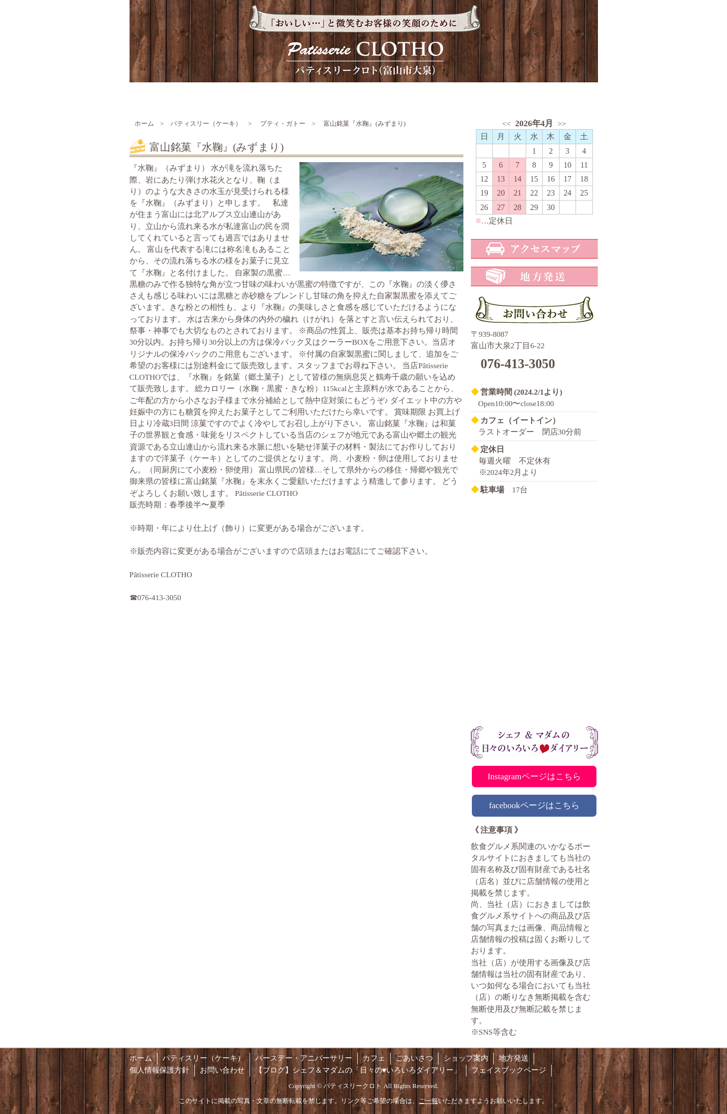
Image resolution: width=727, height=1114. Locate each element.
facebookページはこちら (534, 805)
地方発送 (514, 1058)
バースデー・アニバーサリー (303, 1058)
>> (562, 123)
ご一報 (428, 1101)
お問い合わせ (222, 1070)
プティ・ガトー (282, 123)
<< (506, 123)
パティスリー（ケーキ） (206, 123)
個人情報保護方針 (159, 1070)
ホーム (144, 123)
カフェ (374, 1058)
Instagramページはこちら (534, 776)
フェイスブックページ (508, 1070)
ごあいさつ (414, 1058)
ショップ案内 (465, 1058)
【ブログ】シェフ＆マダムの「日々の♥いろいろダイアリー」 (358, 1070)
